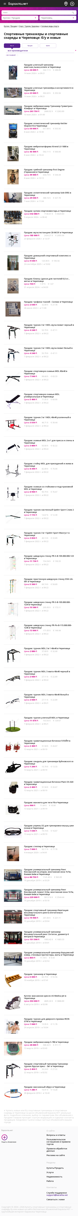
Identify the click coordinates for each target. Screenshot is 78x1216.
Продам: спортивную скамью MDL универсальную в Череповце (42, 395)
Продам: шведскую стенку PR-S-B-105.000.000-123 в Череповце (49, 557)
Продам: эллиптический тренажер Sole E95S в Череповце (47, 193)
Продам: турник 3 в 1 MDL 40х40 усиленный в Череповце (47, 418)
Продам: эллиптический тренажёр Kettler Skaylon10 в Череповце (45, 124)
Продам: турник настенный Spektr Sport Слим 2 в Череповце (49, 510)
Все (12, 46)
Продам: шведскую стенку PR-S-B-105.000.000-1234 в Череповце (47, 603)
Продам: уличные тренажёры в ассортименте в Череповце (48, 89)
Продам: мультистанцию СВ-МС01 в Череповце (48, 232)
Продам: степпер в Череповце (39, 846)
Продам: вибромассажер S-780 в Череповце (46, 1042)
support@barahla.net (57, 1195)
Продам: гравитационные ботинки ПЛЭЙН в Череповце (47, 742)
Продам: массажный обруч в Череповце (44, 1087)
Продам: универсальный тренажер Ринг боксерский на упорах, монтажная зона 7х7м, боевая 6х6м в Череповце (47, 872)
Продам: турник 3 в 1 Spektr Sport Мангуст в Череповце (47, 534)
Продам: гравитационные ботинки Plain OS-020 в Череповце (48, 783)
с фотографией (11, 55)
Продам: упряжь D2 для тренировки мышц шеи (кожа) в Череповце (49, 826)
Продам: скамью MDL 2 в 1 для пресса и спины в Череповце (49, 441)
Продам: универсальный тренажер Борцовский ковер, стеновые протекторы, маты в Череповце (49, 953)
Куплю (48, 46)
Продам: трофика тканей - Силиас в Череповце (48, 301)
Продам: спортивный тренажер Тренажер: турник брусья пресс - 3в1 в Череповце (46, 1065)
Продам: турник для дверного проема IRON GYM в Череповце (46, 1020)
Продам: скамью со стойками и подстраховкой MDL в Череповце (48, 487)
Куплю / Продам (10, 26)
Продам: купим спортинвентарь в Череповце (47, 211)
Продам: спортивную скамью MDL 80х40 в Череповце (45, 372)
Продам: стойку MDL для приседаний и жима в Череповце (48, 464)
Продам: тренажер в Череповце (40, 974)
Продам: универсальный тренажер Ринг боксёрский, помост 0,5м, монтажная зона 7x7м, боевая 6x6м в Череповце (49, 892)
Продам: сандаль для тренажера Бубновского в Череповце (48, 762)
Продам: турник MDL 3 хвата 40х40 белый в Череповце (46, 695)
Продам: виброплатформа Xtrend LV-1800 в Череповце (46, 147)
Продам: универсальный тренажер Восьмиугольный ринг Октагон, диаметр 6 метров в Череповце (46, 934)
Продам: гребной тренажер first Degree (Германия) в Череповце (44, 170)
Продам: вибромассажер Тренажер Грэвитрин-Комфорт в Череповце (48, 107)
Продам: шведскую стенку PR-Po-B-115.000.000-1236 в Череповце (48, 626)
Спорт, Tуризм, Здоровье (29, 26)
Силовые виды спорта (50, 26)
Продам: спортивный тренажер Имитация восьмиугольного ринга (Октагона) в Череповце (46, 912)
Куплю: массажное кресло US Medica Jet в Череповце (45, 997)
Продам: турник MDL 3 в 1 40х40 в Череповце (47, 648)
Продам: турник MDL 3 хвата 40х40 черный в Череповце (47, 672)
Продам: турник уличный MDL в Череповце (46, 717)
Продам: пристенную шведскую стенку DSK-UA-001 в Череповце (48, 580)
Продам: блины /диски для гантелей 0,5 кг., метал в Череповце (46, 279)
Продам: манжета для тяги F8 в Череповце (46, 802)
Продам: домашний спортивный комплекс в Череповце (47, 256)
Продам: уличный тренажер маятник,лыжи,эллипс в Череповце (42, 66)
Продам (30, 46)
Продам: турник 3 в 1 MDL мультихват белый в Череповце (48, 349)
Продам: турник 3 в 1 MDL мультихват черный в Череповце (49, 326)
